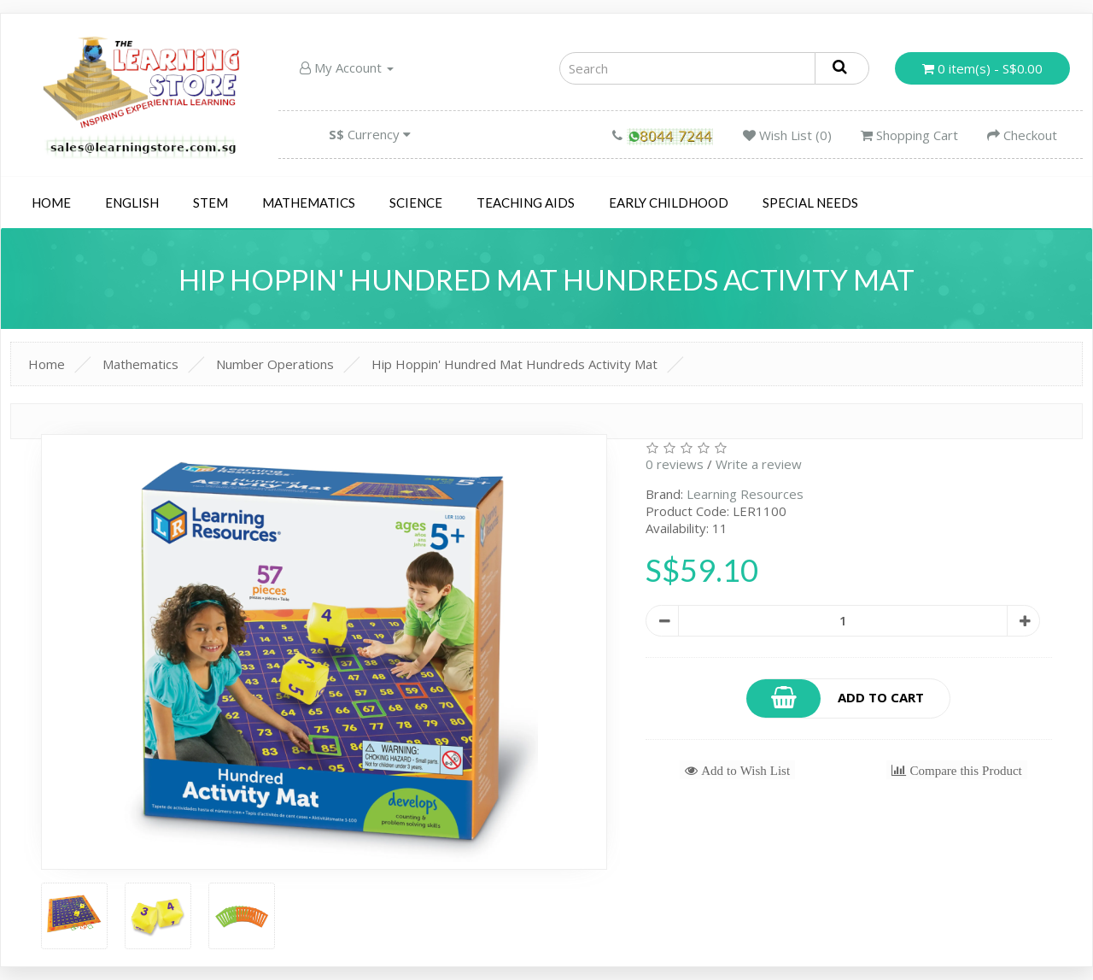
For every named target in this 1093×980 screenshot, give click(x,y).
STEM (210, 202)
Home (51, 202)
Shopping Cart (909, 135)
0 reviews (675, 463)
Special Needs (810, 202)
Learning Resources (745, 493)
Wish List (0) (787, 135)
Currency (370, 134)
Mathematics (308, 202)
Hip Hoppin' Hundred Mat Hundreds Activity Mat (514, 364)
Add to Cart (836, 698)
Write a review (759, 463)
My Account (347, 67)
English (132, 202)
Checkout (1022, 135)
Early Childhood (668, 202)
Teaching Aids (525, 202)
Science (415, 202)
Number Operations (275, 364)
